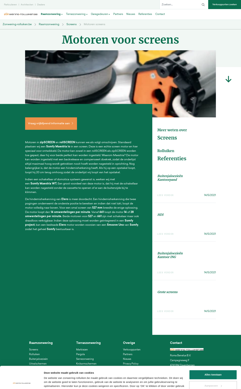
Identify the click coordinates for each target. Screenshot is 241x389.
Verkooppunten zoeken (224, 5)
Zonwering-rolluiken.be (17, 24)
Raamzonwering (49, 24)
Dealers (41, 5)
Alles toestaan (213, 353)
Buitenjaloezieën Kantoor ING (170, 255)
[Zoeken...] (179, 4)
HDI (160, 215)
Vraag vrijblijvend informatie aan (51, 123)
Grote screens (167, 292)
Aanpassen (213, 364)
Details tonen (52, 382)
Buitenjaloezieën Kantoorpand (170, 178)
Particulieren (10, 5)
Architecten (27, 5)
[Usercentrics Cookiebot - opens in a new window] (21, 382)
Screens (71, 24)
